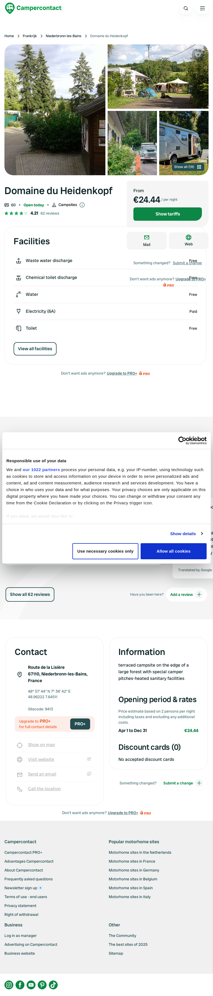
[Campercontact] (33, 8)
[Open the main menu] (202, 8)
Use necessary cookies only (105, 551)
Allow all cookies (174, 551)
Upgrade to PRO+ (122, 373)
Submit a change (187, 262)
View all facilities (35, 349)
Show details (183, 533)
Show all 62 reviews (30, 594)
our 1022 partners (41, 469)
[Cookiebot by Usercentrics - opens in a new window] (182, 440)
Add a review (186, 594)
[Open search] (186, 8)
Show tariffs (168, 214)
